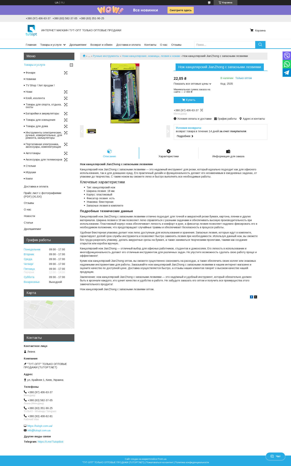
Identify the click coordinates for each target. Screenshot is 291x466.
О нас (164, 44)
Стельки (31, 165)
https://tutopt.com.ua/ (39, 425)
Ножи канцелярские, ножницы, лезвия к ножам (151, 55)
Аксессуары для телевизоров (44, 159)
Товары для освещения (40, 119)
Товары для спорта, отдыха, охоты (43, 106)
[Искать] (260, 44)
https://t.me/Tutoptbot (50, 441)
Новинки (31, 79)
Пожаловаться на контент (159, 462)
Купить (190, 99)
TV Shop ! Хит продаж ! (40, 85)
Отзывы (176, 44)
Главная (31, 44)
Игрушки (31, 172)
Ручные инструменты (106, 55)
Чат (275, 456)
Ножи (29, 91)
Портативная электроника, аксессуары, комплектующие (43, 145)
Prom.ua (162, 459)
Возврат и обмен (101, 44)
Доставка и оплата (128, 44)
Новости (29, 216)
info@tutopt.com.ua (39, 430)
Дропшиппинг (78, 44)
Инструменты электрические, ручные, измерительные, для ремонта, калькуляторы (44, 135)
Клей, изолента (35, 98)
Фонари (30, 72)
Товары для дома (37, 126)
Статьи (28, 222)
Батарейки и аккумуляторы (42, 113)
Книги (29, 178)
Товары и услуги (50, 44)
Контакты (150, 44)
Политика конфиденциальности (192, 462)
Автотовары (33, 153)
